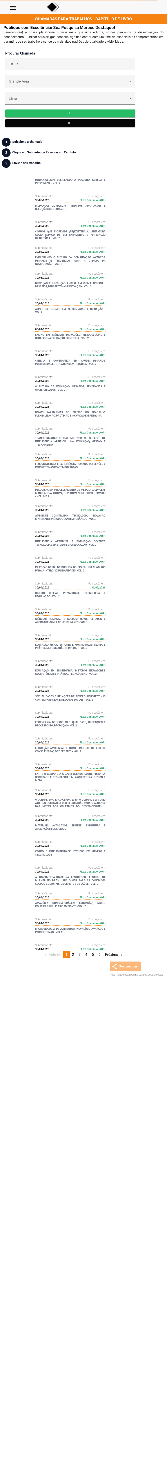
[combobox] (70, 83)
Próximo (115, 954)
